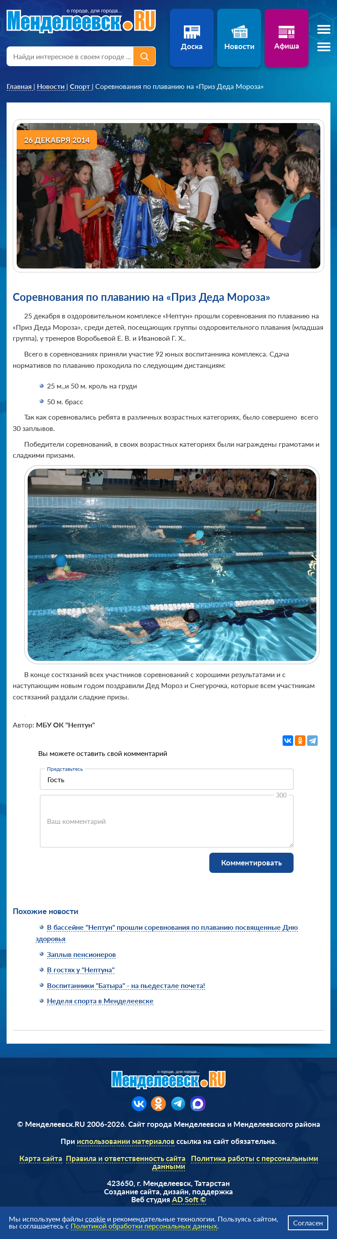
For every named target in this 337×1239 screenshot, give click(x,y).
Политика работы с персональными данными (235, 1162)
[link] (20, 86)
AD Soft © (189, 1199)
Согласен (308, 1222)
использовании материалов (126, 1141)
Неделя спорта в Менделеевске (100, 1000)
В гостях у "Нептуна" (81, 969)
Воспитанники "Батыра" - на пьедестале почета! (126, 985)
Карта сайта (40, 1158)
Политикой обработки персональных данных (144, 1225)
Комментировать (251, 862)
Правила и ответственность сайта (126, 1158)
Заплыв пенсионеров (81, 954)
